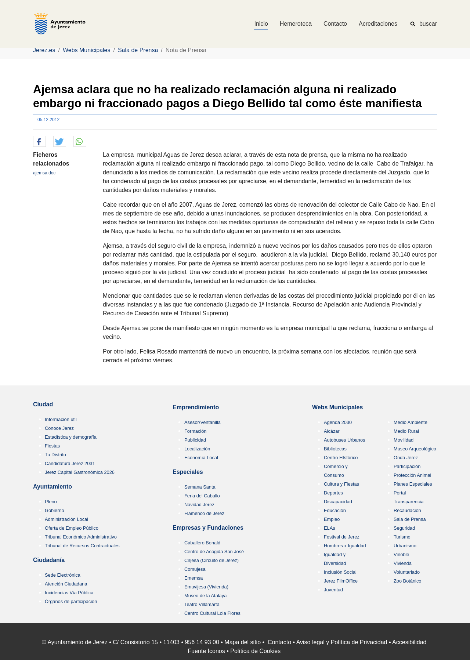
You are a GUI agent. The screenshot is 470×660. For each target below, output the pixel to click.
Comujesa (195, 569)
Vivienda (403, 563)
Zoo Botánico (407, 581)
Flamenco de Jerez (204, 513)
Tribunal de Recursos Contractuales (82, 545)
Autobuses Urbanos (344, 440)
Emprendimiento (196, 407)
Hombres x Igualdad (345, 545)
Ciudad (43, 404)
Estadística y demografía (71, 437)
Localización (197, 449)
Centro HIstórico (341, 457)
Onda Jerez (406, 457)
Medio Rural (406, 431)
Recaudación (407, 510)
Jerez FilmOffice (341, 581)
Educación (335, 510)
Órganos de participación (71, 601)
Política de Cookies (255, 651)
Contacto (279, 642)
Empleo (332, 519)
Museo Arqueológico (415, 449)
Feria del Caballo (202, 495)
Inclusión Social (340, 572)
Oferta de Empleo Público (71, 528)
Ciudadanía (49, 560)
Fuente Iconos (206, 651)
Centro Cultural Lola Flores (212, 613)
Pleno (51, 501)
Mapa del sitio (242, 642)
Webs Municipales (337, 407)
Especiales (188, 472)
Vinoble (401, 554)
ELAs (329, 528)
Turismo (402, 537)
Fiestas (52, 446)
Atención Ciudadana (66, 584)
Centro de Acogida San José (214, 551)
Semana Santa (200, 487)
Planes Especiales (413, 484)
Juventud (333, 589)
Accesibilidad (409, 642)
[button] (39, 141)
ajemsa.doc (44, 172)
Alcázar (332, 431)
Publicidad (195, 440)
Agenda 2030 (338, 422)
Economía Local (201, 457)
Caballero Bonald (202, 542)
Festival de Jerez (341, 537)
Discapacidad (338, 501)
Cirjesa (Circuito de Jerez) (211, 560)
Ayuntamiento (52, 486)
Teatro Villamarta (202, 604)
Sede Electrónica (62, 575)
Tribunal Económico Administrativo (81, 537)
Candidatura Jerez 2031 (70, 463)
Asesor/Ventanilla (202, 422)
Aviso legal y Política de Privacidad (341, 642)
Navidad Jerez (199, 504)
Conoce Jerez (59, 428)
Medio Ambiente (410, 422)
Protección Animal (412, 475)
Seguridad (404, 528)
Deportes (333, 493)
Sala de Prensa (410, 519)
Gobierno (54, 510)
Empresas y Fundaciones (208, 528)
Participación (407, 466)
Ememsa (193, 578)
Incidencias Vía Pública (69, 592)
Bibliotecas (335, 449)
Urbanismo (405, 545)
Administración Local (66, 519)
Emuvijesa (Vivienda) (206, 587)
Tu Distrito (55, 454)
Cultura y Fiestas (341, 484)
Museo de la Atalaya (205, 595)
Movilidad (403, 440)
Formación (195, 431)
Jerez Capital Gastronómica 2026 (80, 472)
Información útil (61, 419)
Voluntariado (407, 572)
